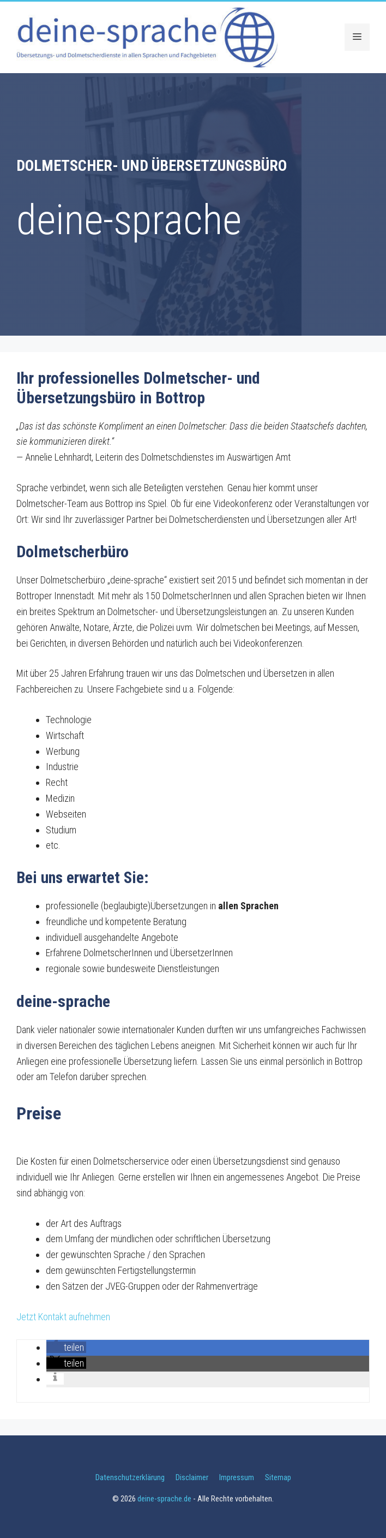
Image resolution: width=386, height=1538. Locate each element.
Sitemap (278, 1477)
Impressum (236, 1477)
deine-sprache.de (164, 1499)
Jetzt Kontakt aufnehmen (63, 1316)
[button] (66, 1347)
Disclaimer (192, 1477)
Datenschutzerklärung (130, 1477)
